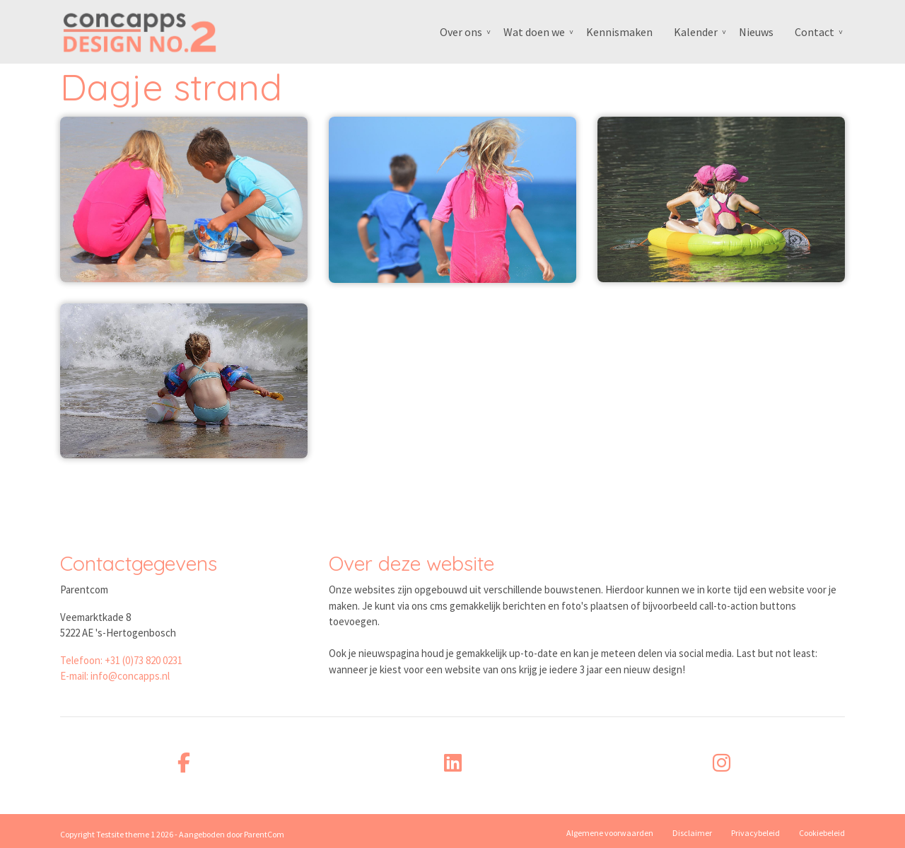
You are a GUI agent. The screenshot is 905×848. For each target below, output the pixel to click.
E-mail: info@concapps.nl (115, 676)
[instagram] (721, 763)
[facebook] (184, 763)
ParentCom (264, 834)
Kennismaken (619, 32)
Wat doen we (534, 32)
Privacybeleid (755, 832)
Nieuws (756, 32)
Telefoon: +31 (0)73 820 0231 (121, 660)
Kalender (696, 32)
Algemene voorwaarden (609, 832)
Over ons (461, 32)
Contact (814, 32)
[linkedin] (452, 763)
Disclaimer (692, 832)
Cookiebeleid (822, 832)
